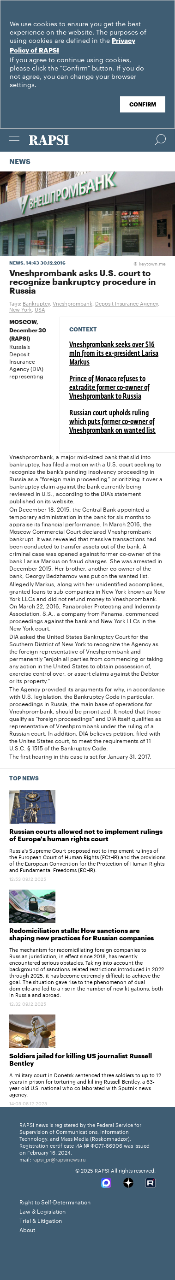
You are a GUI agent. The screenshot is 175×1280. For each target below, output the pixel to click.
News (19, 162)
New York (20, 309)
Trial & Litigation (40, 1219)
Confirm (142, 104)
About (27, 1229)
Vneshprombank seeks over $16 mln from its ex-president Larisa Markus (113, 354)
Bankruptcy (36, 303)
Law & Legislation (42, 1210)
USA (40, 309)
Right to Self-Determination (55, 1201)
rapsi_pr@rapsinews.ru (59, 1159)
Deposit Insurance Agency (126, 303)
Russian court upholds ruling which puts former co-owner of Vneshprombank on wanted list (112, 422)
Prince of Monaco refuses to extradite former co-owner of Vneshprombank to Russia (109, 388)
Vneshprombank (72, 303)
